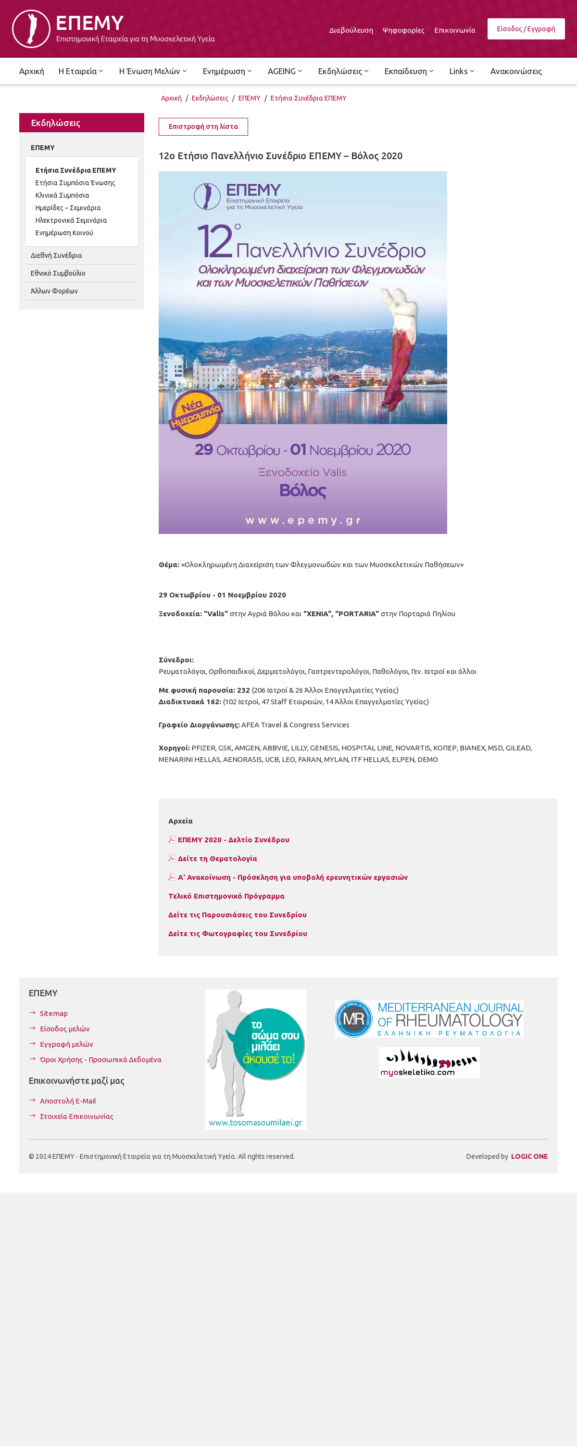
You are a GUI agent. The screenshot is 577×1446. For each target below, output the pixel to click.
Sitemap (54, 1013)
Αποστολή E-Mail (68, 1101)
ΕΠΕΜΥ (249, 98)
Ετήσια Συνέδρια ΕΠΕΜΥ (309, 98)
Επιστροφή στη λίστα (203, 126)
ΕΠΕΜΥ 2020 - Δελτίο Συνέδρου (233, 840)
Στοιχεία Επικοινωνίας (76, 1116)
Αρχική (171, 98)
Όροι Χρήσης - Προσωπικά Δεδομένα (101, 1059)
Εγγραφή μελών (66, 1044)
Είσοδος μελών (65, 1029)
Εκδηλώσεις (210, 98)
